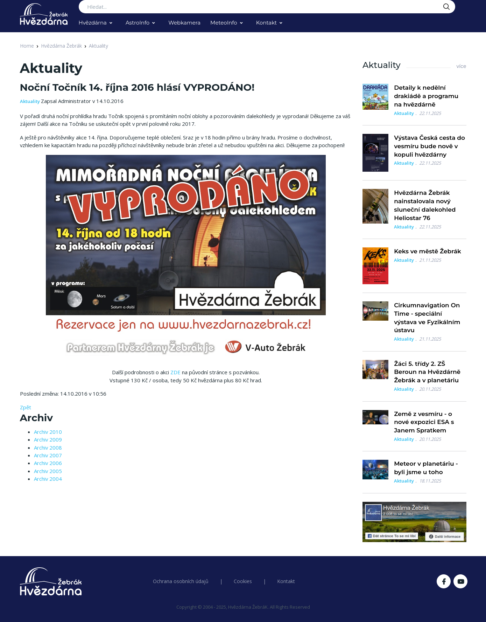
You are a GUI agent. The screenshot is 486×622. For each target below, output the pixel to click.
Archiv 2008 (48, 447)
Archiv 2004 (48, 478)
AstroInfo (137, 22)
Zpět (25, 407)
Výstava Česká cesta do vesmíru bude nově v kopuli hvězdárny (429, 146)
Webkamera (184, 22)
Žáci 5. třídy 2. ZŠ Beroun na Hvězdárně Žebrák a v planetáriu (427, 372)
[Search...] (267, 6)
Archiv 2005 (48, 470)
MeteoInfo (223, 22)
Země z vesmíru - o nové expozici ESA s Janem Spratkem (424, 422)
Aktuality (98, 45)
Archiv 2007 (48, 455)
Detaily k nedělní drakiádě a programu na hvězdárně (426, 96)
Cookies (243, 581)
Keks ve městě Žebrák (427, 251)
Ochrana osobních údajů (181, 581)
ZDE (175, 372)
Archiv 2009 (48, 439)
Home (27, 45)
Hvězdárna (93, 22)
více (461, 66)
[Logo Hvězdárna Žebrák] (44, 14)
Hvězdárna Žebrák (61, 45)
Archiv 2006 (48, 462)
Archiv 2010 (48, 431)
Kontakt (266, 22)
